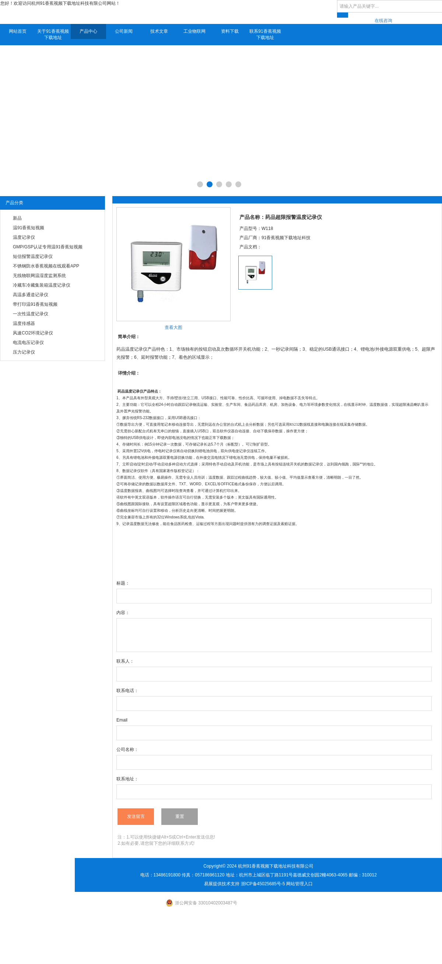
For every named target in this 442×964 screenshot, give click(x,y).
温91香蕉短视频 (28, 227)
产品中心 (88, 31)
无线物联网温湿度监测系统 (39, 275)
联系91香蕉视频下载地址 (265, 34)
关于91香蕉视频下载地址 (53, 34)
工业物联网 (194, 31)
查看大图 (173, 327)
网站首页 (18, 31)
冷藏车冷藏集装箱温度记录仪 (41, 285)
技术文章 (159, 31)
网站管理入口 (299, 883)
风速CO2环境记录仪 (33, 333)
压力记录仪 (24, 352)
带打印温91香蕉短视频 (35, 304)
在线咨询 (383, 20)
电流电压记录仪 (28, 342)
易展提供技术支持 (221, 883)
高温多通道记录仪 (30, 294)
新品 (17, 218)
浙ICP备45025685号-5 (263, 883)
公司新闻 (124, 31)
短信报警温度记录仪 (33, 256)
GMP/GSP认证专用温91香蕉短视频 (48, 246)
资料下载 (230, 31)
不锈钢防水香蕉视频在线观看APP (46, 266)
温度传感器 (24, 323)
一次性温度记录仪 (30, 313)
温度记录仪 (24, 237)
